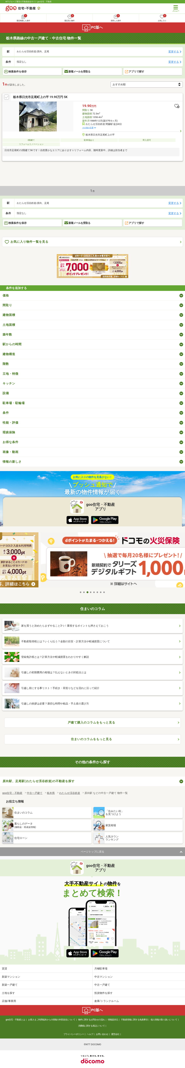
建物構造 (9, 354)
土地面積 (9, 325)
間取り (7, 305)
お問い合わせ (102, 1034)
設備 (6, 393)
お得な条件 (10, 442)
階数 (6, 364)
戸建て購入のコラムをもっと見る (91, 722)
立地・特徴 (10, 373)
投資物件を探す (103, 992)
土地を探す (8, 992)
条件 (6, 413)
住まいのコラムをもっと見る (91, 739)
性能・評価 (10, 422)
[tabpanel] (92, 560)
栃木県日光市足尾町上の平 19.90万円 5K (40, 97)
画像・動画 (10, 452)
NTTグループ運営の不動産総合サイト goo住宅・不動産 (29, 2)
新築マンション (11, 976)
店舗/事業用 (9, 1000)
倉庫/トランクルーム (106, 1000)
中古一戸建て (102, 984)
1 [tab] (81, 592)
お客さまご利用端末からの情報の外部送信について (51, 1019)
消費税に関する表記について (91, 1025)
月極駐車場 (100, 968)
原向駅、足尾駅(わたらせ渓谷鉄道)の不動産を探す (39, 781)
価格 (6, 295)
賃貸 (4, 968)
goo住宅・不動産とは (15, 1019)
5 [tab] (94, 592)
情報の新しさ (12, 461)
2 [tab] (84, 592)
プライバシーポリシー (73, 1034)
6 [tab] (97, 592)
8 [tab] (104, 592)
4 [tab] (91, 592)
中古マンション (103, 976)
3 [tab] (87, 592)
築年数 (7, 334)
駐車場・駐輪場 (14, 403)
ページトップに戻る (92, 851)
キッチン (9, 383)
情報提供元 (113, 1019)
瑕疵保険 (9, 432)
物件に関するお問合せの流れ (91, 1019)
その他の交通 (87, 128)
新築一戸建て (9, 984)
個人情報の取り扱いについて (164, 1019)
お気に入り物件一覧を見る (26, 242)
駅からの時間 (12, 344)
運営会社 (115, 1034)
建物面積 (9, 315)
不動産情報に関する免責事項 (134, 1019)
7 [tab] (101, 592)
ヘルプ (90, 1034)
